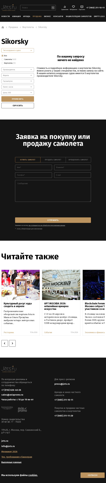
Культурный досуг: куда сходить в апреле (18, 305)
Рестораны (9, 332)
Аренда (26, 16)
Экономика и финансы (95, 332)
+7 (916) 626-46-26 (11, 390)
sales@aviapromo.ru (12, 394)
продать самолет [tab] (53, 160)
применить (17, 99)
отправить (53, 220)
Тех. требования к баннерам (16, 457)
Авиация (16, 16)
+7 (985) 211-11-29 (63, 415)
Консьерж (58, 16)
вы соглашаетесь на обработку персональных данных (47, 225)
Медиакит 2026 (9, 451)
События (48, 332)
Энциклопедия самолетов (79, 16)
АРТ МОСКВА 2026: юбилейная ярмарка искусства (56, 306)
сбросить (18, 105)
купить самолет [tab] (27, 160)
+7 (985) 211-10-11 (95, 7)
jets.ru (4, 441)
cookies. (33, 475)
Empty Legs (99, 16)
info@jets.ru (8, 446)
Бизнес (47, 16)
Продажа (37, 16)
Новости (5, 16)
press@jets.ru (62, 384)
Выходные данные (11, 462)
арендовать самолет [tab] (78, 160)
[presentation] (36, 210)
